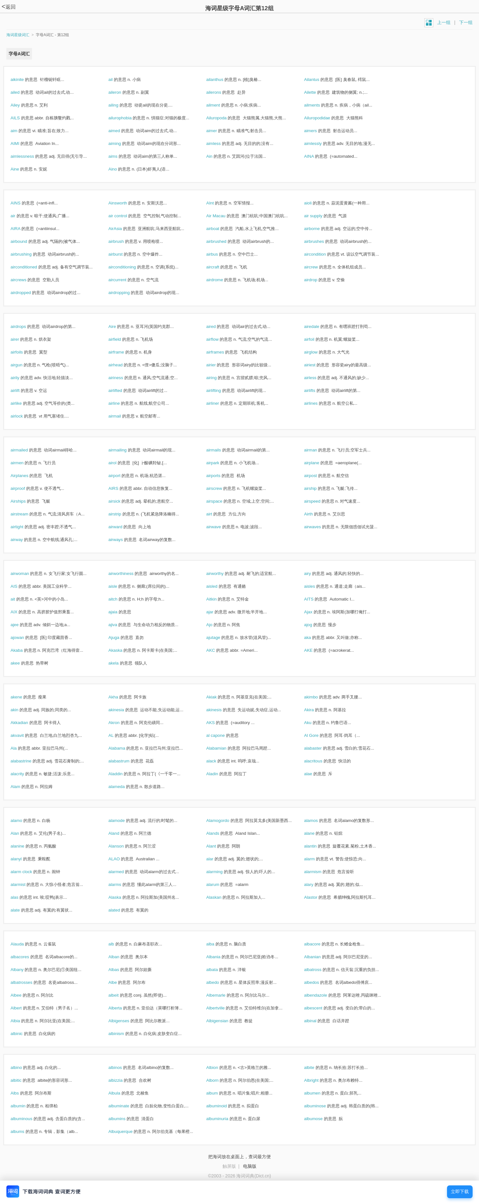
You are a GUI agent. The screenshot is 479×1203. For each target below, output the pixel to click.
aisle (119, 586)
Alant (218, 846)
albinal (317, 1020)
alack (218, 761)
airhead (122, 364)
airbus (219, 254)
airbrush (122, 241)
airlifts (316, 390)
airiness (122, 377)
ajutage (220, 637)
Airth (315, 514)
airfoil (316, 339)
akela (120, 663)
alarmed (122, 871)
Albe (119, 982)
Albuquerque (127, 1131)
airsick (121, 501)
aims (119, 156)
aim (21, 130)
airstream (26, 514)
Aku (314, 722)
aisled (218, 586)
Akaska (122, 650)
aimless (220, 143)
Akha (120, 697)
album (219, 1093)
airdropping (125, 292)
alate (22, 910)
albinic (23, 1033)
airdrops (25, 326)
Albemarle (222, 995)
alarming (221, 871)
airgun (23, 364)
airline (120, 403)
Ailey (22, 105)
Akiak (218, 697)
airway (23, 539)
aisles (316, 586)
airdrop (317, 279)
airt (216, 514)
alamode (123, 820)
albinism (123, 1033)
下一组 (466, 22)
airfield (121, 339)
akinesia (123, 709)
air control (124, 215)
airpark (219, 462)
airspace (221, 501)
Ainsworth (124, 203)
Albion (219, 1067)
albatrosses (28, 982)
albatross (319, 969)
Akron (120, 722)
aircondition (322, 254)
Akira (315, 709)
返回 (9, 7)
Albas (120, 969)
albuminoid (223, 1105)
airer (22, 339)
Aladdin (122, 773)
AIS (21, 586)
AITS (315, 599)
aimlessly (319, 143)
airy (314, 573)
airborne (319, 228)
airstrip (121, 514)
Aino (119, 169)
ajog (315, 624)
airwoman (27, 573)
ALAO (120, 858)
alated (121, 910)
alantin (317, 846)
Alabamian (223, 748)
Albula (121, 1093)
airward (122, 526)
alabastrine (28, 761)
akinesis (220, 709)
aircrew (318, 267)
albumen (319, 1093)
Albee (23, 995)
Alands (219, 833)
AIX (21, 611)
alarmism (319, 871)
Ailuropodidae (324, 118)
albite (316, 1067)
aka (314, 637)
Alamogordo (224, 820)
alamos (318, 820)
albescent (320, 1008)
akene (23, 697)
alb (118, 944)
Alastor (317, 897)
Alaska (121, 897)
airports (220, 475)
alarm (316, 858)
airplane (318, 462)
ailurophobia (126, 118)
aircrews (25, 279)
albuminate (125, 1105)
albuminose (322, 1105)
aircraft (219, 267)
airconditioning (129, 267)
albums (24, 1131)
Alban (120, 956)
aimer (218, 130)
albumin (25, 1105)
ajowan (24, 637)
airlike (23, 403)
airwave (220, 526)
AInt (216, 203)
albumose (320, 1118)
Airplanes (26, 475)
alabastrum (125, 761)
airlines (317, 403)
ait (20, 599)
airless (317, 377)
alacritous (320, 761)
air (20, 215)
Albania (220, 956)
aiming (121, 143)
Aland (120, 833)
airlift (22, 390)
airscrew (221, 488)
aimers (317, 130)
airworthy (221, 573)
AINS (22, 203)
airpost (317, 475)
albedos (318, 982)
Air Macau (222, 215)
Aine (22, 169)
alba (217, 944)
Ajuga (120, 637)
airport (121, 475)
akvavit (24, 735)
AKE (315, 650)
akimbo (318, 697)
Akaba (23, 650)
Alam (22, 786)
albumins (123, 1118)
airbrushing (28, 254)
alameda (123, 786)
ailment (220, 105)
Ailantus (318, 79)
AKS (217, 722)
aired (217, 326)
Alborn (219, 1080)
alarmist (25, 884)
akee (22, 663)
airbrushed (223, 241)
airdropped (27, 292)
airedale (318, 326)
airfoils (23, 352)
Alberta (122, 1008)
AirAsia (122, 228)
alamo (23, 820)
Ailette (317, 92)
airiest (316, 364)
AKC (217, 650)
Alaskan (220, 897)
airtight (24, 526)
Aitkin (218, 599)
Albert (23, 1008)
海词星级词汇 (17, 35)
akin (21, 709)
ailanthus (221, 79)
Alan (22, 833)
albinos (122, 1067)
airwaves (319, 526)
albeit (120, 995)
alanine (24, 846)
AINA (315, 156)
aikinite (24, 79)
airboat (219, 228)
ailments (319, 105)
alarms (121, 884)
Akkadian (26, 722)
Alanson (122, 846)
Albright (318, 1080)
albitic (23, 1080)
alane (316, 833)
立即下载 (460, 1191)
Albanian (319, 956)
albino (23, 1067)
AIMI (22, 143)
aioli (314, 203)
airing (218, 377)
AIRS (120, 488)
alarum (219, 884)
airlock (23, 416)
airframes (222, 352)
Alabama (123, 748)
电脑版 (249, 1166)
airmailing (124, 450)
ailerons (220, 92)
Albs (22, 1093)
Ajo (216, 624)
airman (317, 450)
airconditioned (31, 267)
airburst (122, 254)
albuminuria (224, 1118)
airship (317, 488)
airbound (26, 241)
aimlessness (29, 156)
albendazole (322, 995)
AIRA (22, 228)
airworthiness (127, 573)
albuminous (28, 1118)
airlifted (122, 390)
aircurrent (124, 279)
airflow (219, 339)
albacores (27, 956)
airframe (123, 352)
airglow (317, 352)
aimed (121, 130)
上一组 (444, 22)
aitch (119, 599)
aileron (121, 92)
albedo (219, 982)
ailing (120, 105)
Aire (119, 326)
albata (219, 969)
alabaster (319, 748)
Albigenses (125, 1020)
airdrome (221, 279)
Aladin (219, 773)
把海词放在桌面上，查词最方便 (239, 1156)
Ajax (315, 611)
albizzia (122, 1080)
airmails (220, 450)
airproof (25, 488)
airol (119, 462)
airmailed (26, 450)
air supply (320, 215)
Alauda (24, 944)
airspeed (319, 501)
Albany (24, 969)
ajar (216, 611)
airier (217, 364)
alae (315, 773)
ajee (21, 624)
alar (216, 858)
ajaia (119, 611)
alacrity (24, 773)
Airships (25, 501)
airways (122, 539)
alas (21, 897)
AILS (22, 118)
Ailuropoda (223, 118)
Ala (20, 748)
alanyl (23, 858)
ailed (22, 92)
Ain (216, 156)
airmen (24, 462)
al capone (222, 735)
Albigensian (224, 1020)
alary (315, 884)
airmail (121, 416)
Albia (22, 1020)
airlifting (220, 390)
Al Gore (318, 735)
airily (22, 377)
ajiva (119, 624)
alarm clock (28, 871)
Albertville (222, 1008)
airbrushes (321, 241)
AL (117, 735)
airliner (219, 403)
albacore (319, 944)
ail (117, 79)
